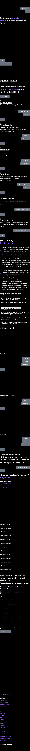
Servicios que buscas (6, 585)
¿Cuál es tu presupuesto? (7, 590)
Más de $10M (16, 594)
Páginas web (6, 102)
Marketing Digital (22, 586)
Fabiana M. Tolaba (7, 395)
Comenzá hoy (6, 220)
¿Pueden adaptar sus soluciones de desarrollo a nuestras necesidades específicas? (11, 308)
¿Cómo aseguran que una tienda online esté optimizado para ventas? (13, 303)
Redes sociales (7, 198)
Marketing (5, 149)
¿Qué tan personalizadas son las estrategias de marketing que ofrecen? (14, 322)
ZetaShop (4, 354)
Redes (10, 588)
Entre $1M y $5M (19, 592)
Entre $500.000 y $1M (7, 592)
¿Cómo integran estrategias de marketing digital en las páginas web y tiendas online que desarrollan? (13, 314)
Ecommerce (12, 586)
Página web (4, 586)
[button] (15, 299)
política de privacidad (19, 628)
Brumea (3, 434)
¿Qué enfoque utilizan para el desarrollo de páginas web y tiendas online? (13, 299)
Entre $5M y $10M (6, 594)
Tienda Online (7, 125)
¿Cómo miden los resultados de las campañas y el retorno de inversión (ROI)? (14, 318)
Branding (4, 174)
